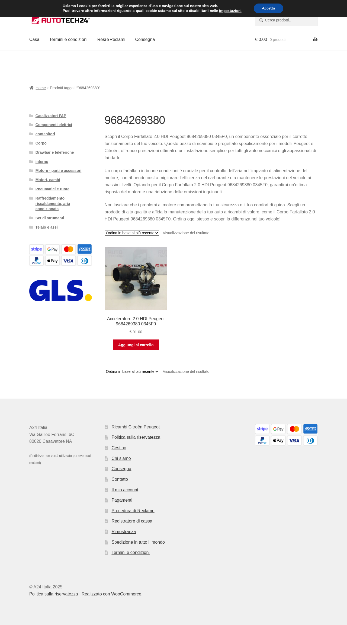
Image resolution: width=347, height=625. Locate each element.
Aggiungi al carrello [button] (136, 345)
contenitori (45, 134)
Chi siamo (121, 458)
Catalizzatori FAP (51, 116)
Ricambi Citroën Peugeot (135, 427)
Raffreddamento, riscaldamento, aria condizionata (53, 203)
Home (41, 88)
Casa (34, 39)
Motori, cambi (48, 180)
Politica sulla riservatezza (135, 437)
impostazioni (230, 10)
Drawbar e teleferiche (55, 152)
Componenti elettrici (54, 125)
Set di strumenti (50, 218)
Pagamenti (121, 500)
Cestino (118, 447)
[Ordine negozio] (132, 233)
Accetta (268, 8)
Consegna (145, 39)
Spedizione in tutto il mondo (138, 542)
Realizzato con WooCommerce (111, 594)
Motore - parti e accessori (59, 170)
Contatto (119, 479)
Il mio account (124, 490)
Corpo (41, 143)
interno (42, 161)
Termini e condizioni (68, 39)
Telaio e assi (47, 227)
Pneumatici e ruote (52, 189)
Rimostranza (123, 531)
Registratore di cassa (131, 521)
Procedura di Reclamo (132, 510)
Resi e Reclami (111, 39)
